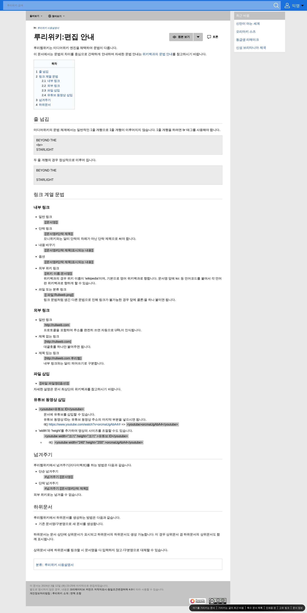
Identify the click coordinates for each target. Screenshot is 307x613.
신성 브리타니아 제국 (251, 47)
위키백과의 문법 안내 (157, 54)
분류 (39, 564)
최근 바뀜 (242, 15)
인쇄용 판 (271, 607)
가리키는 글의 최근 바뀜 (231, 607)
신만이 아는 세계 (248, 23)
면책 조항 (75, 593)
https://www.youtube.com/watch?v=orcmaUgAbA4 (83, 424)
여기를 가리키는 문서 (204, 607)
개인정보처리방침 (40, 593)
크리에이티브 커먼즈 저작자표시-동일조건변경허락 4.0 (101, 589)
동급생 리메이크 (247, 39)
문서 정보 (298, 607)
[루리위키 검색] (142, 5)
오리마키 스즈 (246, 31)
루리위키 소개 (60, 593)
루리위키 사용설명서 (48, 28)
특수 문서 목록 (255, 607)
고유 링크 (284, 607)
